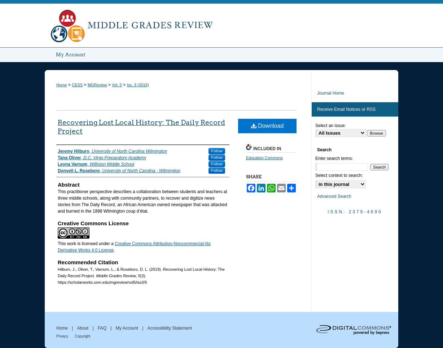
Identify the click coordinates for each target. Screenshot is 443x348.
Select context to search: (339, 175)
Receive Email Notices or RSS (346, 109)
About (83, 328)
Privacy (62, 336)
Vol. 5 (117, 85)
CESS (77, 85)
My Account (127, 328)
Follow (217, 151)
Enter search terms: (334, 158)
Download (267, 126)
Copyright (83, 336)
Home (61, 85)
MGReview (97, 85)
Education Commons (264, 158)
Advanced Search (334, 196)
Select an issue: (330, 125)
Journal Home (330, 93)
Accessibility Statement (170, 328)
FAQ (103, 328)
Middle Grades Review (221, 24)
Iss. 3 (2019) (138, 85)
